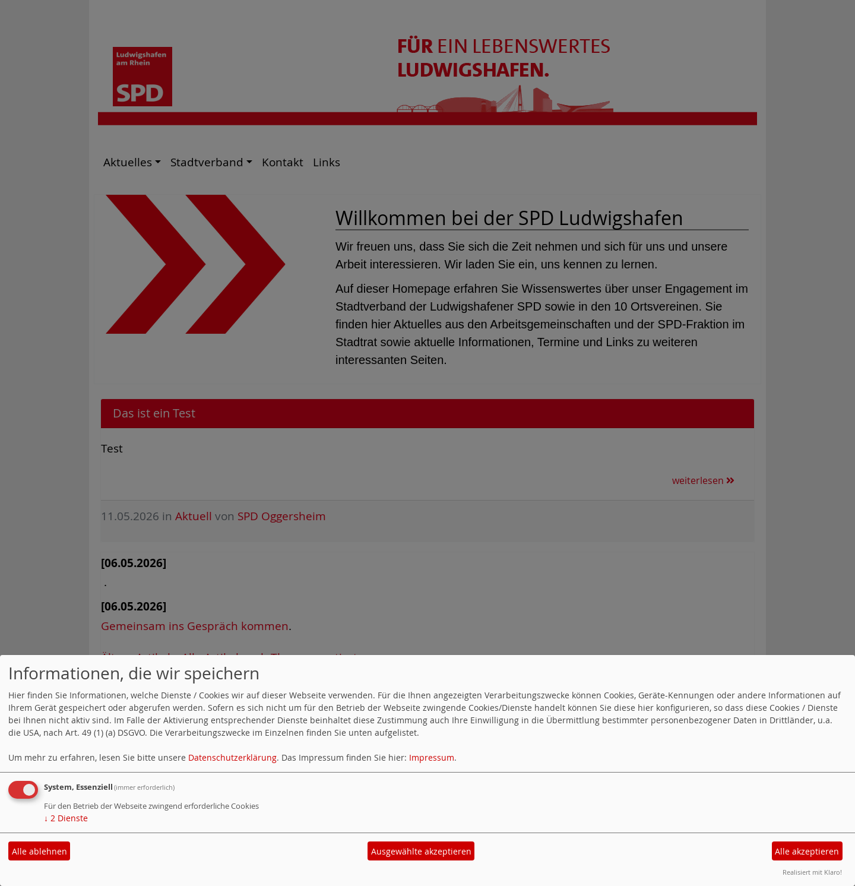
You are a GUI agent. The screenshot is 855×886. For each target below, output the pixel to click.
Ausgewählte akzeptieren (421, 851)
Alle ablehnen (39, 851)
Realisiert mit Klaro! (812, 872)
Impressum (431, 757)
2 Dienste (66, 818)
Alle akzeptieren (807, 851)
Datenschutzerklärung (232, 757)
